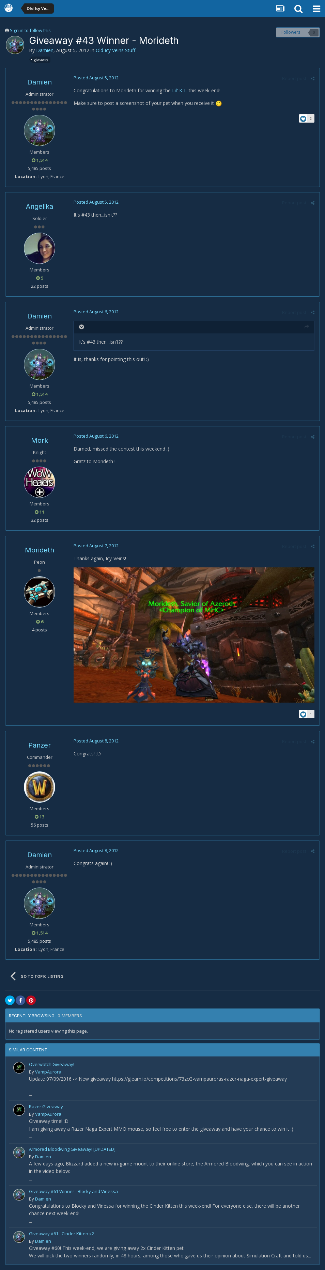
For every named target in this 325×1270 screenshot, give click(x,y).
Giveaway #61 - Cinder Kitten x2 (61, 1233)
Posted (96, 78)
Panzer (39, 745)
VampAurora (48, 1072)
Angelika (39, 206)
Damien (44, 50)
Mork (39, 440)
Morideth (39, 550)
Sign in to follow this (30, 30)
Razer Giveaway (46, 1106)
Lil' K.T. (179, 90)
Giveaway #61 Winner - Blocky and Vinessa (73, 1191)
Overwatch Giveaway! (51, 1064)
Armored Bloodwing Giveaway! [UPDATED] (72, 1149)
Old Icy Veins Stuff (115, 50)
